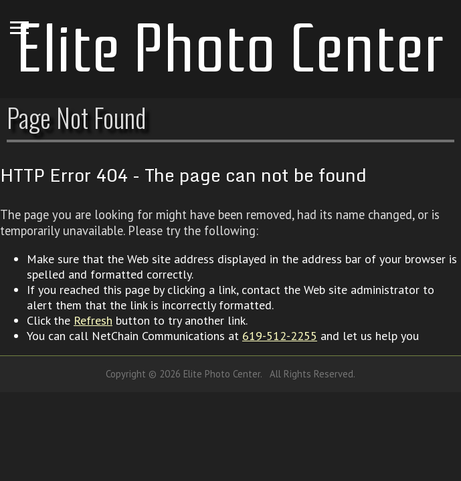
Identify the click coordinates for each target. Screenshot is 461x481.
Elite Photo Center (230, 49)
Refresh (93, 320)
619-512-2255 (279, 335)
